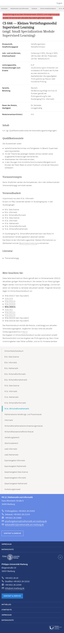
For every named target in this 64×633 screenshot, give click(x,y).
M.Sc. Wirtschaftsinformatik (15, 403)
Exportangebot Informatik (14, 460)
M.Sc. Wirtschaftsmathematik (17, 408)
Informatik (9, 420)
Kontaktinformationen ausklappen (60, 557)
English (59, 3)
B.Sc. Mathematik (11, 368)
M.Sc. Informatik (10, 391)
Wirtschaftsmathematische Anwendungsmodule (24, 426)
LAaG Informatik (10, 449)
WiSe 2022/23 (10, 315)
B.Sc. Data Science (11, 357)
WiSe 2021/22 (10, 312)
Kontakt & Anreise (12, 533)
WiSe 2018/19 (10, 301)
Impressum (7, 544)
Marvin (25, 332)
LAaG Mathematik (11, 455)
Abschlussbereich (11, 443)
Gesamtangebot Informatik (15, 478)
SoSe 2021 (9, 309)
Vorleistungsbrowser (12, 489)
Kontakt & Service (12, 596)
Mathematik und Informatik (19, 9)
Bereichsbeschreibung (28, 243)
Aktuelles (6, 604)
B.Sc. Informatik (10, 362)
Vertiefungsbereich (12, 437)
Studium (34, 9)
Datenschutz (8, 549)
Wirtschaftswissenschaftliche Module (19, 431)
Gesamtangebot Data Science (16, 472)
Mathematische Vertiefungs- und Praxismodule (23, 414)
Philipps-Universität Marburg (10, 557)
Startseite (4, 9)
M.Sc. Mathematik (11, 397)
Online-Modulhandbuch (48, 9)
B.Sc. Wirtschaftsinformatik (15, 374)
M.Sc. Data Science (11, 385)
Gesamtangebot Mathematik (15, 483)
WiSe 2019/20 (10, 304)
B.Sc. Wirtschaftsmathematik (15, 380)
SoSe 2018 (9, 298)
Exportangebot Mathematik (15, 466)
